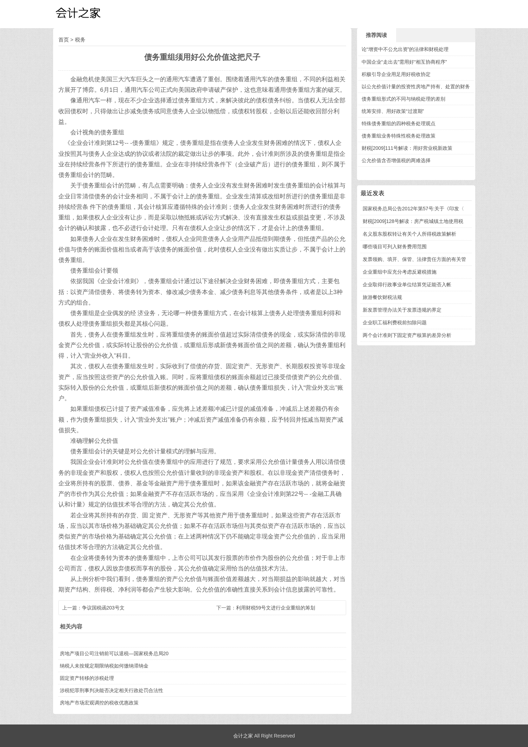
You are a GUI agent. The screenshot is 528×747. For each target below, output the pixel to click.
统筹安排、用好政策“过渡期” (393, 111)
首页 (63, 40)
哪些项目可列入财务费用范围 (395, 246)
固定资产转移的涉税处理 (87, 678)
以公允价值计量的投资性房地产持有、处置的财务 (416, 86)
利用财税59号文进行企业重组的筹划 (276, 608)
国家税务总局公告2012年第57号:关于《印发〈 (413, 208)
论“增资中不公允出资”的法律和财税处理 (405, 49)
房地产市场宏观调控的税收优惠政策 (99, 703)
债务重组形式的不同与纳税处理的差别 (403, 99)
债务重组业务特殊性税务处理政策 (398, 136)
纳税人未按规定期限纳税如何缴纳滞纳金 (104, 666)
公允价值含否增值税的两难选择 (396, 160)
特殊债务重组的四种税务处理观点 (398, 123)
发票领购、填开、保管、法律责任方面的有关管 (414, 259)
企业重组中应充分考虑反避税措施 (400, 272)
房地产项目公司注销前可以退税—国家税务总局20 (114, 653)
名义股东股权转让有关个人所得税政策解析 (409, 234)
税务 (80, 40)
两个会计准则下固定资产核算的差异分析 (407, 335)
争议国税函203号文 (103, 608)
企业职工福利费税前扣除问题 (395, 322)
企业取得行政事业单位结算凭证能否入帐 (407, 284)
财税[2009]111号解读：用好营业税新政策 (407, 148)
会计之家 (243, 736)
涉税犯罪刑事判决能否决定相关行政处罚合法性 (111, 690)
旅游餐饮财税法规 (382, 297)
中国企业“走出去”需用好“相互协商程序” (404, 62)
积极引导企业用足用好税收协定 (396, 74)
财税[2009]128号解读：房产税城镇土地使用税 (413, 221)
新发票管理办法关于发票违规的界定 (402, 310)
